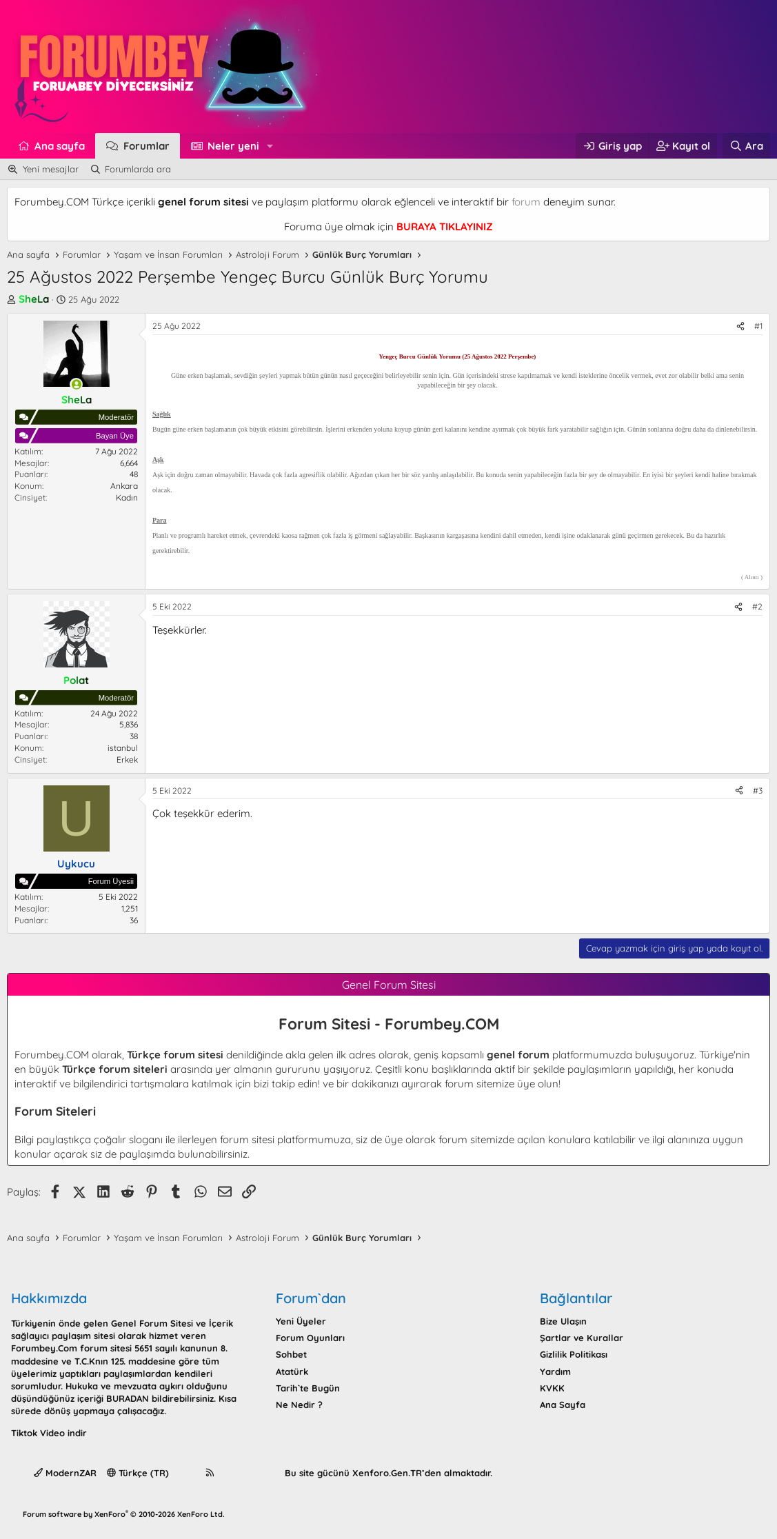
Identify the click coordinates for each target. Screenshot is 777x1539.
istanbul (123, 748)
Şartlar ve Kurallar (581, 1337)
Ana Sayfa (562, 1404)
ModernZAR (65, 1472)
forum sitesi (247, 1139)
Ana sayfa (59, 145)
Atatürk (292, 1371)
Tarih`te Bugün (308, 1388)
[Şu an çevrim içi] (76, 384)
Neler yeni (233, 145)
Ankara (124, 486)
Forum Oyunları (310, 1337)
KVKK (552, 1388)
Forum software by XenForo (124, 1514)
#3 (758, 790)
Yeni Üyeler (301, 1321)
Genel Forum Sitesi (152, 1323)
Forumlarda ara (138, 168)
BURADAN (127, 1398)
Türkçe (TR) (138, 1472)
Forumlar (146, 145)
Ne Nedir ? (299, 1404)
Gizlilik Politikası (573, 1354)
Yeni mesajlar (51, 168)
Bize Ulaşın (563, 1321)
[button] (270, 146)
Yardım (555, 1371)
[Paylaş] (740, 326)
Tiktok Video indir (49, 1432)
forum (526, 201)
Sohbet (291, 1354)
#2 (757, 606)
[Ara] (746, 146)
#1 (758, 326)
